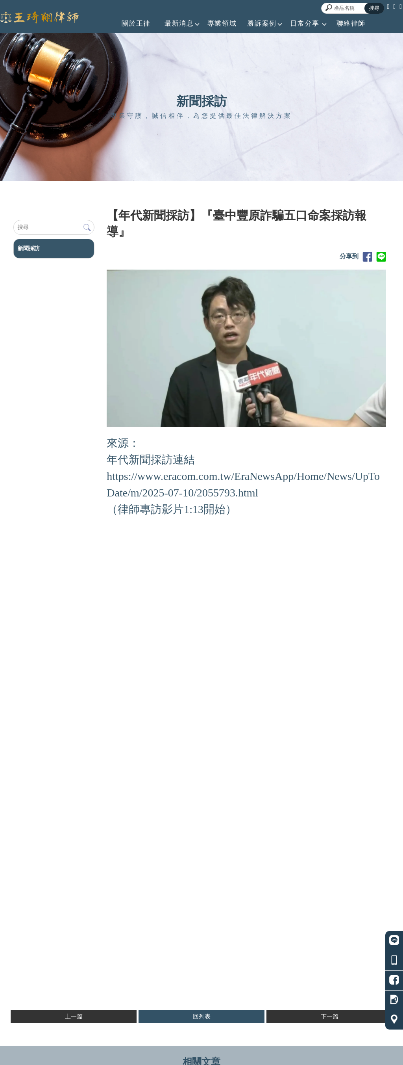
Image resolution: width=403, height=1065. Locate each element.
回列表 (202, 1016)
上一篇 (74, 1016)
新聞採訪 (28, 248)
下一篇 (329, 1016)
